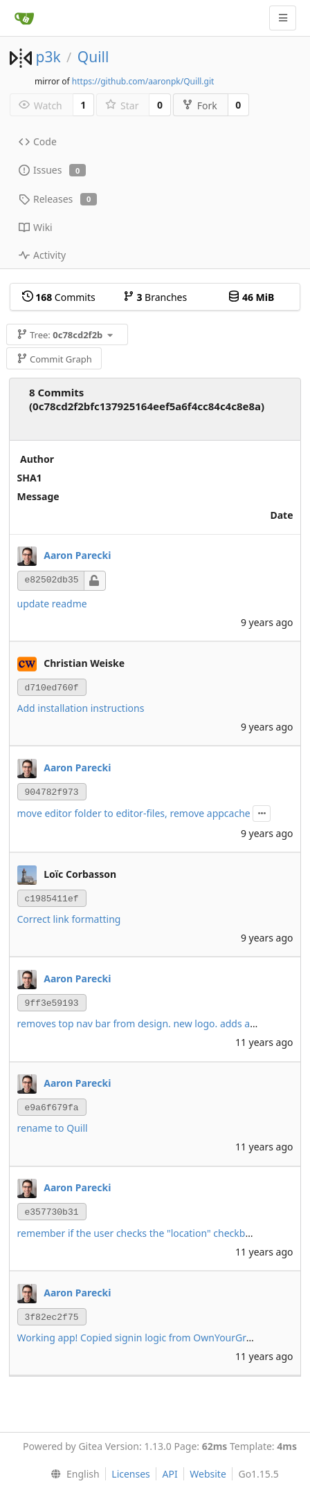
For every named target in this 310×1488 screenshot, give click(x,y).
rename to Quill (52, 1128)
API (169, 1473)
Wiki (36, 227)
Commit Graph (54, 359)
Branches (155, 297)
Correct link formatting (69, 919)
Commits (58, 297)
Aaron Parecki (77, 555)
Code (38, 141)
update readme (52, 603)
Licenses (130, 1473)
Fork (199, 105)
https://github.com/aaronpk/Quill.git (143, 81)
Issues (52, 169)
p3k (47, 56)
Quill (93, 56)
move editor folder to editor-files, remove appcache (133, 813)
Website (208, 1473)
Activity (42, 254)
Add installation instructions (81, 708)
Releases (58, 198)
